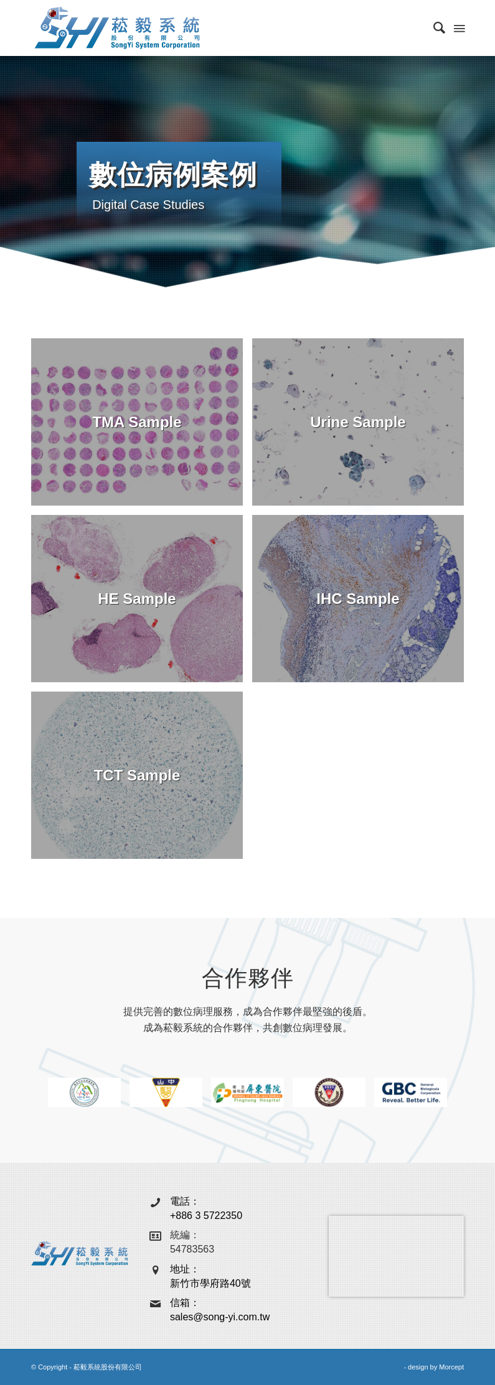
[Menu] (458, 28)
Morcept (451, 1367)
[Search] (433, 28)
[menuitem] (433, 28)
